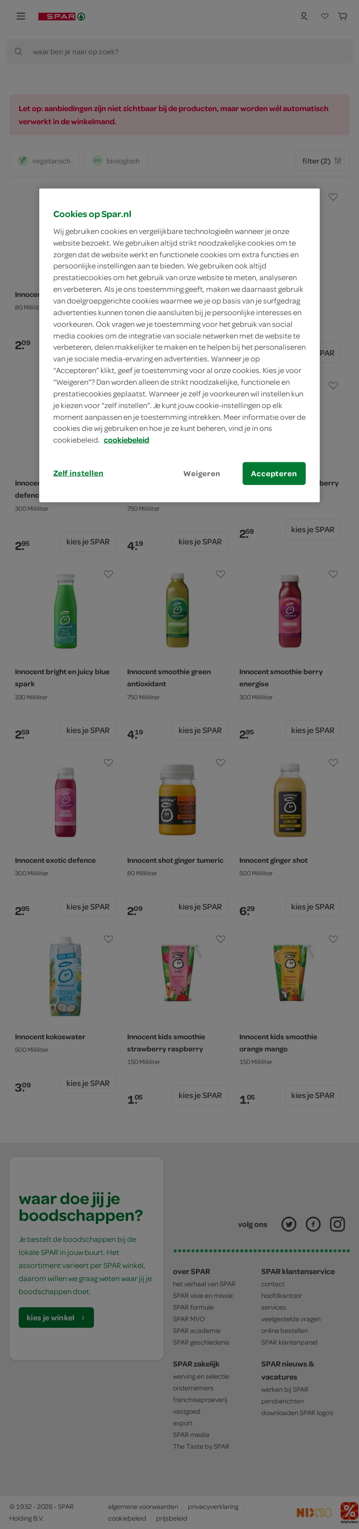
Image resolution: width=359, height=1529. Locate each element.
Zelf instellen (78, 473)
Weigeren (202, 473)
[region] (179, 345)
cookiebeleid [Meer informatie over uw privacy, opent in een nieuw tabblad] (126, 440)
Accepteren (274, 473)
